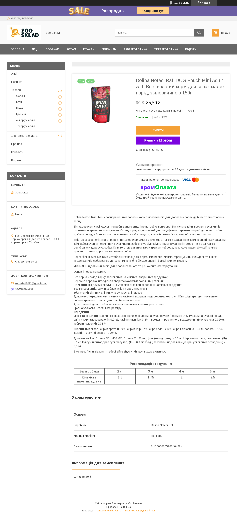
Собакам (52, 49)
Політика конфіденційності (140, 510)
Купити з (158, 140)
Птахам (89, 49)
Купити (158, 130)
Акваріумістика (135, 49)
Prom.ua (137, 503)
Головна (17, 49)
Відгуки (191, 49)
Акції (34, 49)
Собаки (21, 95)
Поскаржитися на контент (109, 510)
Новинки (16, 81)
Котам (71, 49)
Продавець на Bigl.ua (118, 507)
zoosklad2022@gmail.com (31, 283)
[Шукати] (199, 33)
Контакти (17, 152)
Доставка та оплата (27, 59)
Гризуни (21, 114)
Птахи (20, 108)
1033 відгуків (181, 2)
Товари (16, 90)
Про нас (16, 144)
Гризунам (109, 49)
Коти (19, 101)
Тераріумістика (166, 49)
